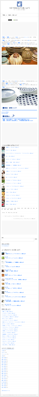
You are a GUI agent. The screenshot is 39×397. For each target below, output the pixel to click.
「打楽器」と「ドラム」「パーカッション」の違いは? (12, 325)
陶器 (3, 37)
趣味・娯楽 (4, 380)
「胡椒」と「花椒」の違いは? (7, 311)
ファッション (4, 354)
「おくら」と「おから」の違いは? (8, 323)
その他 (3, 350)
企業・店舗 (4, 357)
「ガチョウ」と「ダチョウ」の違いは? (9, 341)
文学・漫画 (4, 368)
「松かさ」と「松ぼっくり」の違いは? (9, 336)
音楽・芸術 (4, 385)
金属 (23, 83)
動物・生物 (4, 361)
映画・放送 (4, 369)
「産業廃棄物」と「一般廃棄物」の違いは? (13, 165)
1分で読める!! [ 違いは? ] (19, 8)
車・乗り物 (4, 382)
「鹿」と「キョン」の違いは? (7, 318)
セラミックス (26, 37)
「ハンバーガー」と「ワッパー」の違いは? (10, 320)
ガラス (11, 83)
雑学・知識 (15, 212)
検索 (2, 237)
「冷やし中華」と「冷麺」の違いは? (8, 344)
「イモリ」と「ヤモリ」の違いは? (11, 189)
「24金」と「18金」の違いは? (10, 192)
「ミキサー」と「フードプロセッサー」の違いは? (14, 186)
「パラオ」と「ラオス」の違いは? (8, 343)
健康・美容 (4, 359)
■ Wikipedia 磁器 (5, 113)
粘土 (16, 40)
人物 (2, 355)
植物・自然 (4, 371)
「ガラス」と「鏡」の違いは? (10, 150)
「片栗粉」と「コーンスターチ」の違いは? (13, 171)
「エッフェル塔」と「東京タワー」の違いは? (10, 316)
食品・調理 (4, 387)
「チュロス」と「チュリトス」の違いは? (9, 315)
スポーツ (3, 352)
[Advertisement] (19, 29)
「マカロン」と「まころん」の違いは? (12, 195)
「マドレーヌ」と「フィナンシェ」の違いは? (10, 327)
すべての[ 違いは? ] (5, 245)
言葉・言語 (4, 378)
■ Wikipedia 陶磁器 (5, 112)
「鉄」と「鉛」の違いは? (10, 156)
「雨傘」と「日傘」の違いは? (10, 204)
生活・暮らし (11, 212)
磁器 (8, 37)
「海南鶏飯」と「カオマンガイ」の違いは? (10, 334)
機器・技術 (4, 373)
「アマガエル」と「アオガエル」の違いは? (13, 180)
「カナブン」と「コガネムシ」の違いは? (12, 159)
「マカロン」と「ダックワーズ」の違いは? (13, 198)
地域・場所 (4, 362)
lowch (4, 212)
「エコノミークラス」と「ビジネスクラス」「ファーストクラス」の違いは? (19, 153)
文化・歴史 (4, 366)
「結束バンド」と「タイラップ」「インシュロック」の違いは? (16, 168)
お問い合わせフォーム (6, 390)
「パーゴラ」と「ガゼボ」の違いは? (8, 313)
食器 (28, 44)
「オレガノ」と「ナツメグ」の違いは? (9, 337)
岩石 (16, 81)
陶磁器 (17, 37)
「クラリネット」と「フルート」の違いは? (13, 183)
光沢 (6, 84)
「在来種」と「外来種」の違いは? (11, 201)
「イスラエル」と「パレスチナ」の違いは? (10, 329)
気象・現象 (4, 375)
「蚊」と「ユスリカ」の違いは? (11, 177)
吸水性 (8, 42)
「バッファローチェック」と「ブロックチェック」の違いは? (24, 218)
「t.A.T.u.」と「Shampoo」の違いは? (8, 332)
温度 (28, 40)
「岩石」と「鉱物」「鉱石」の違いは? (12, 162)
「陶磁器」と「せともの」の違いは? (12, 147)
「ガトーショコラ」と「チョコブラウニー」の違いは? (13, 216)
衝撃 (14, 42)
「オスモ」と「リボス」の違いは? (11, 174)
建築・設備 (4, 364)
